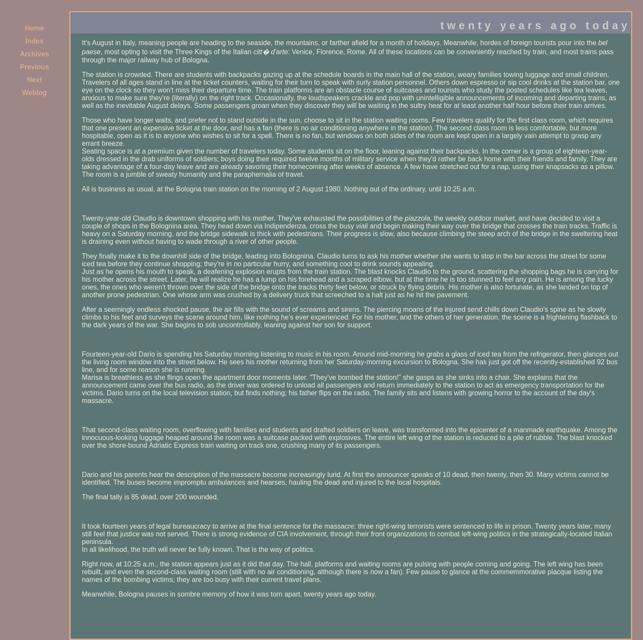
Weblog (34, 92)
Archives (34, 54)
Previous (34, 67)
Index (34, 41)
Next (34, 79)
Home (34, 28)
